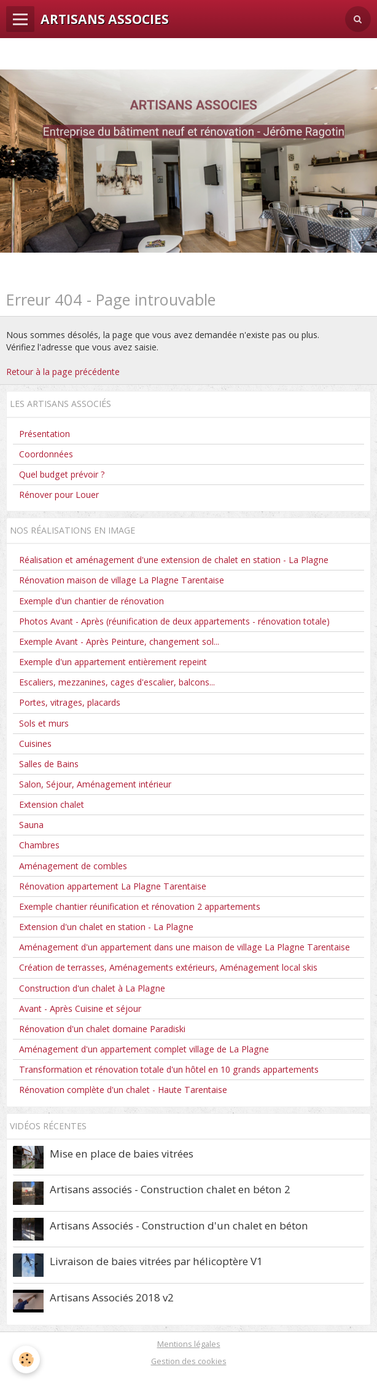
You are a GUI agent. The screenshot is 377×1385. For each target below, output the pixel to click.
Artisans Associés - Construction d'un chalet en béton (179, 1225)
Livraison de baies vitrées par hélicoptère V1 (156, 1261)
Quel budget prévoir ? (62, 474)
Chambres (39, 845)
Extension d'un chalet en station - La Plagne (106, 927)
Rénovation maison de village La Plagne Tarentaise (121, 580)
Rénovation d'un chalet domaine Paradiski (102, 1029)
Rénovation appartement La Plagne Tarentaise (112, 886)
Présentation (44, 434)
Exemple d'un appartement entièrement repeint (113, 662)
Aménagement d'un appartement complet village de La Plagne (144, 1049)
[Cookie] (26, 1359)
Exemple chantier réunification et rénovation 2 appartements (139, 906)
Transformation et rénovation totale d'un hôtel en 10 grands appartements (169, 1069)
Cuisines (35, 743)
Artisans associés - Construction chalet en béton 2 (170, 1189)
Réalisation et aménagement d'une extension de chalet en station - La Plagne (173, 560)
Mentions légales (188, 1343)
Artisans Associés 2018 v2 (112, 1297)
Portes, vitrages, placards (69, 702)
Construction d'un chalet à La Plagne (92, 988)
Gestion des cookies (189, 1361)
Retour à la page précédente (63, 371)
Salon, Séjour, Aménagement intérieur (95, 784)
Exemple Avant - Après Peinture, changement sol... (119, 641)
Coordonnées (46, 454)
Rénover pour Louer (59, 494)
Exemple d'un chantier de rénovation (91, 601)
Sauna (31, 825)
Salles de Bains (49, 764)
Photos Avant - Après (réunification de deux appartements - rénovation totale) (174, 621)
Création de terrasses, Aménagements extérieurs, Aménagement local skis (168, 967)
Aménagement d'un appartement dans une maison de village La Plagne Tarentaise (184, 947)
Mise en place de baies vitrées (121, 1153)
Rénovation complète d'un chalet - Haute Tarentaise (123, 1089)
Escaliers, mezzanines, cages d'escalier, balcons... (117, 682)
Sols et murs (44, 723)
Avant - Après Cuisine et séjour (80, 1008)
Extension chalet (51, 804)
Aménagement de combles (73, 866)
